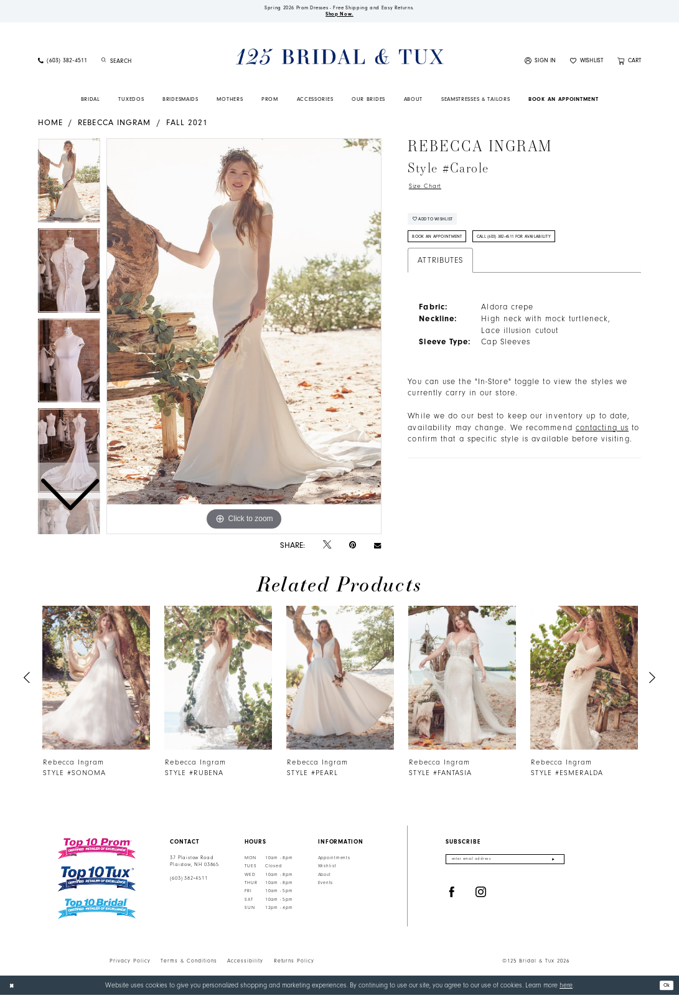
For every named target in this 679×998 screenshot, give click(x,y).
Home (50, 126)
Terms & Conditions (189, 964)
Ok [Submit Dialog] (664, 988)
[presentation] (97, 681)
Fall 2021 (187, 126)
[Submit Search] (104, 64)
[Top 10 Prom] (97, 852)
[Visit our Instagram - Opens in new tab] (481, 898)
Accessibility (245, 964)
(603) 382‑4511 (188, 882)
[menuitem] (62, 64)
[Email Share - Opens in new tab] (377, 548)
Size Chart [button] (429, 190)
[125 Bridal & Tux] (339, 60)
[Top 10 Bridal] (97, 912)
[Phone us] (62, 64)
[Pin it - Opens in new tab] (353, 548)
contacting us (602, 442)
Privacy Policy (130, 964)
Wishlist (327, 869)
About (324, 877)
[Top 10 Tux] (97, 882)
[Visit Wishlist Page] (587, 64)
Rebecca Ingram (114, 126)
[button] (540, 64)
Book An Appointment (445, 250)
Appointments (334, 861)
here (566, 988)
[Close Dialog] (13, 989)
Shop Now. (339, 17)
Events (325, 886)
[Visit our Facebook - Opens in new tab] (452, 898)
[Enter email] (505, 864)
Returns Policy (294, 964)
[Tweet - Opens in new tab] (327, 548)
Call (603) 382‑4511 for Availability (544, 250)
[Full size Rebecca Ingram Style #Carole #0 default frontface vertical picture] (244, 340)
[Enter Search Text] (149, 64)
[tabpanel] (244, 340)
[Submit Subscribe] (553, 864)
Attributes (440, 275)
